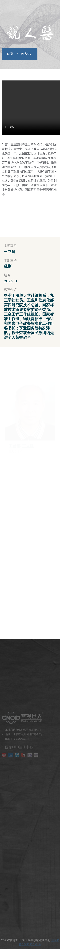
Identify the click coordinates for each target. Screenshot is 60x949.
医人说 (23, 54)
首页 (10, 54)
